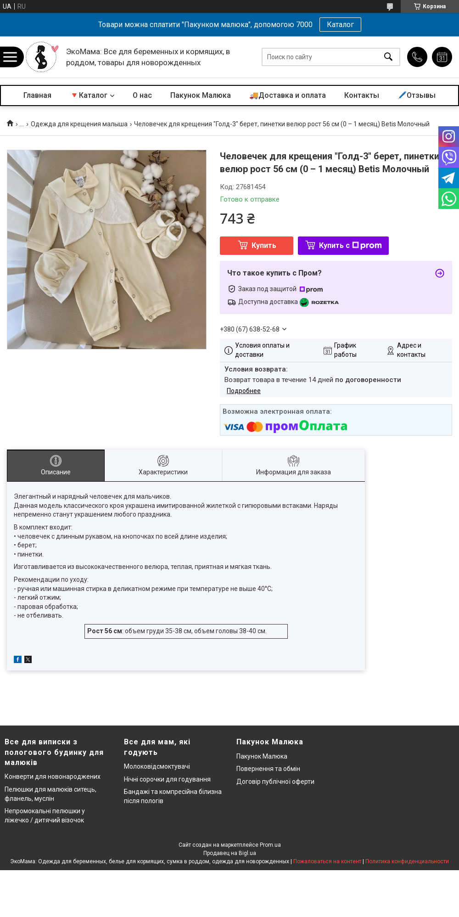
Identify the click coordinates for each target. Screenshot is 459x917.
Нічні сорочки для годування (167, 779)
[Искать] (388, 57)
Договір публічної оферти (275, 781)
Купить (264, 245)
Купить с (350, 245)
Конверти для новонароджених (53, 776)
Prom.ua (270, 845)
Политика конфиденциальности (407, 861)
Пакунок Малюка (200, 95)
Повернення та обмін (268, 768)
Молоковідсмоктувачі (157, 766)
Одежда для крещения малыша (79, 124)
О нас (142, 95)
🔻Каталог (88, 95)
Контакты (361, 95)
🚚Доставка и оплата (287, 95)
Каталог (340, 24)
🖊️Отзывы (416, 95)
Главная (37, 95)
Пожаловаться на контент (327, 861)
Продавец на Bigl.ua (229, 853)
